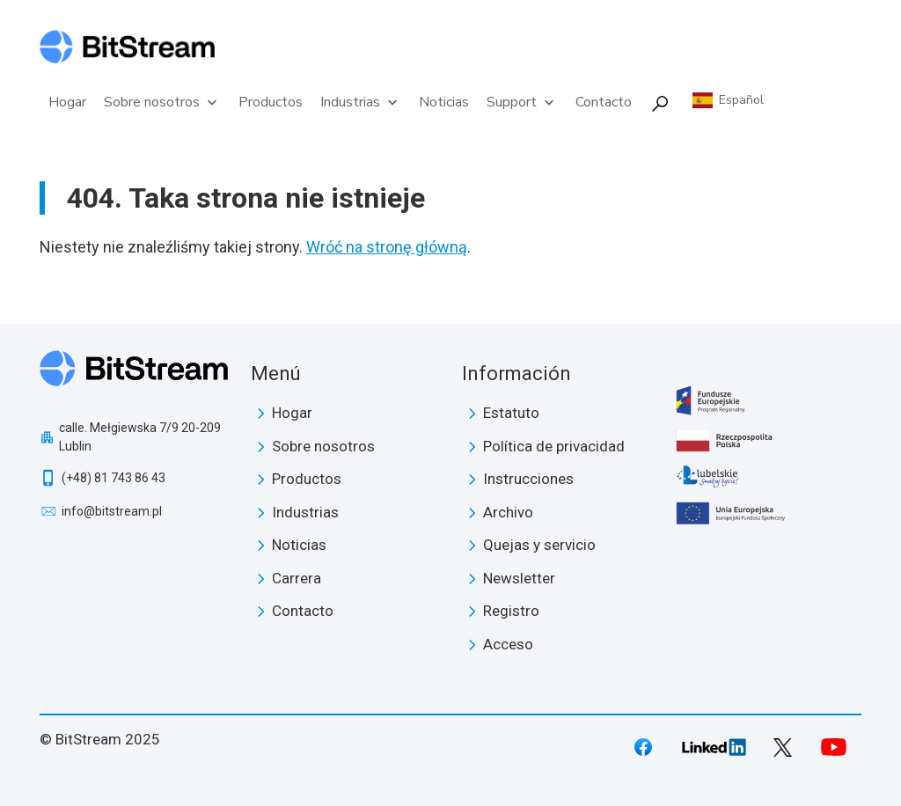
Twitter (782, 747)
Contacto (603, 102)
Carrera (296, 578)
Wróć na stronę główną (386, 247)
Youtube (833, 747)
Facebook (643, 747)
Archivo (508, 512)
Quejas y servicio (539, 544)
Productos (270, 102)
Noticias (444, 102)
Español (741, 100)
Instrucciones (528, 478)
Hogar (67, 102)
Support (522, 102)
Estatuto (511, 412)
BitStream (134, 374)
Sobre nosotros (162, 102)
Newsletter (519, 578)
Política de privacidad (554, 446)
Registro (511, 610)
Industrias (360, 102)
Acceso (508, 644)
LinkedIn (713, 747)
